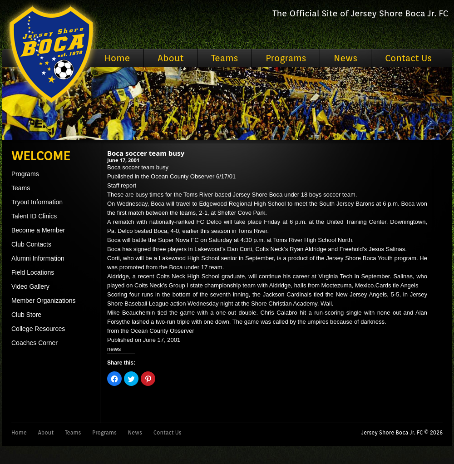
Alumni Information (37, 258)
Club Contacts (31, 244)
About (170, 58)
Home (117, 58)
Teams (224, 58)
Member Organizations (43, 300)
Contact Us (408, 58)
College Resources (38, 328)
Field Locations (32, 272)
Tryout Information (37, 202)
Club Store (26, 314)
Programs (286, 58)
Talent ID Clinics (34, 216)
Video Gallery (30, 286)
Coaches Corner (34, 342)
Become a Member (38, 230)
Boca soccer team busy (145, 153)
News (345, 58)
